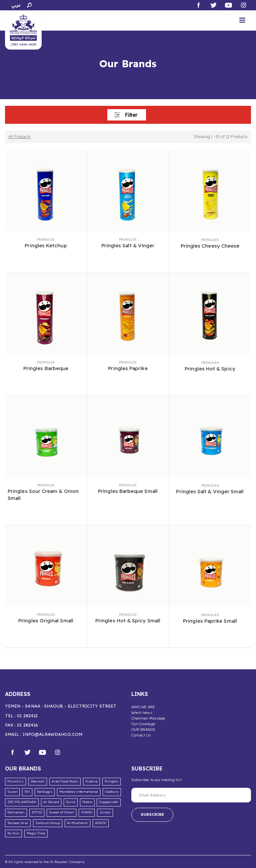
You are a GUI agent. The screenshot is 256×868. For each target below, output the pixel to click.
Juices (104, 812)
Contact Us (141, 735)
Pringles (46, 239)
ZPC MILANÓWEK (21, 802)
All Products (19, 136)
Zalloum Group (47, 823)
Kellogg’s (44, 791)
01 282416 (27, 725)
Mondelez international (78, 791)
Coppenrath (108, 802)
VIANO (86, 812)
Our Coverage (143, 724)
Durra (70, 802)
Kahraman (16, 812)
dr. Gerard (51, 802)
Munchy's (15, 781)
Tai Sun (13, 833)
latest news (141, 712)
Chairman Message (148, 718)
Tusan (12, 791)
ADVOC (100, 823)
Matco (87, 802)
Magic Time (36, 833)
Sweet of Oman (61, 812)
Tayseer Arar (17, 823)
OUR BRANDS (143, 729)
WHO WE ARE (143, 707)
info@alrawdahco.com (52, 734)
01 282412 (27, 715)
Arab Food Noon (65, 781)
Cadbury (112, 791)
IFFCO (37, 812)
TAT (27, 791)
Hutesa (91, 781)
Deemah (37, 781)
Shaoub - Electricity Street (80, 706)
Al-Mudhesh (77, 823)
